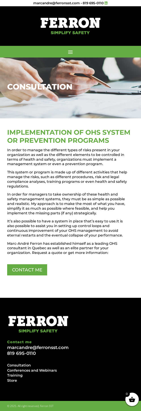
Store (12, 380)
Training (15, 375)
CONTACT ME (27, 270)
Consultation (19, 365)
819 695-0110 (93, 3)
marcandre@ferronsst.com (56, 3)
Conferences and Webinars (32, 370)
